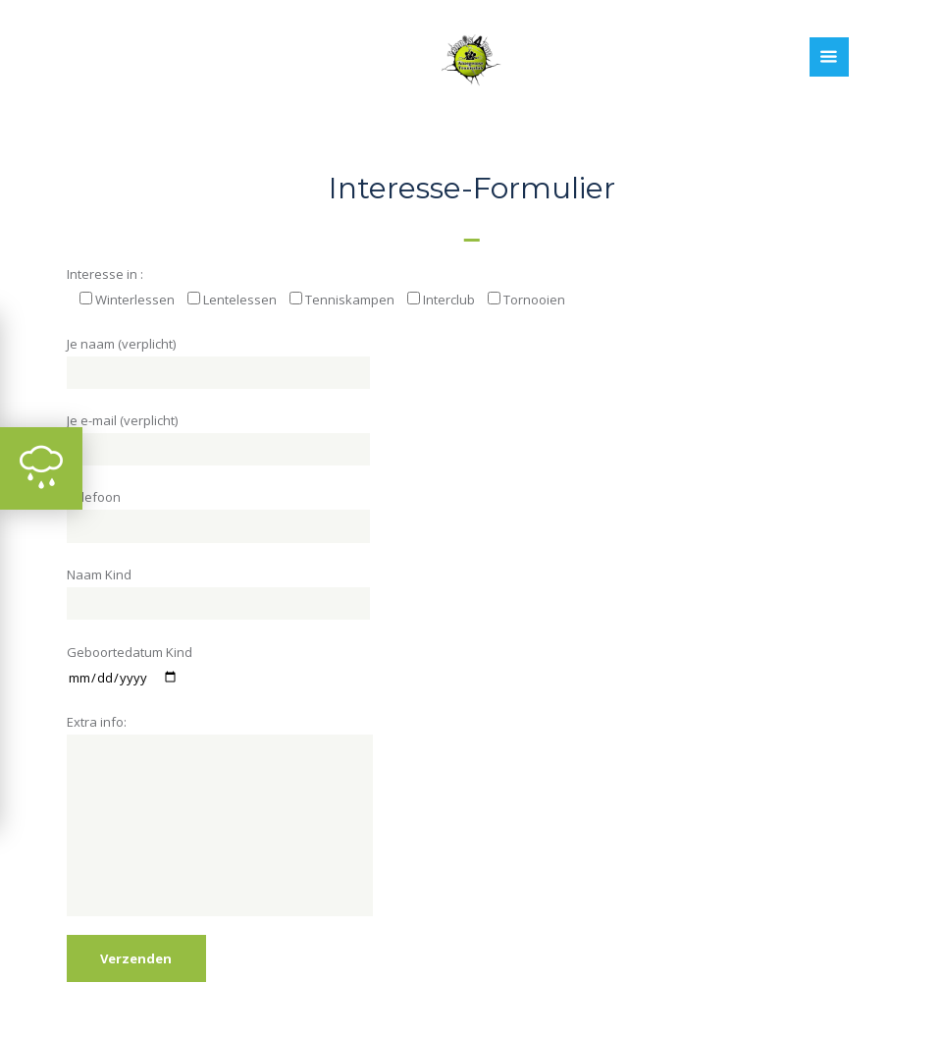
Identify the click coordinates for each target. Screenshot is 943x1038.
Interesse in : (105, 274)
